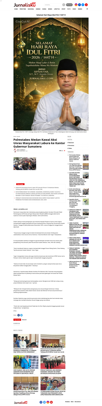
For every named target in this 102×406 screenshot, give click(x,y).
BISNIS (50, 9)
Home (14, 136)
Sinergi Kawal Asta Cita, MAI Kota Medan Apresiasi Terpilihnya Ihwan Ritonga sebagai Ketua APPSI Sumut (25, 393)
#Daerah (24, 319)
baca (61, 150)
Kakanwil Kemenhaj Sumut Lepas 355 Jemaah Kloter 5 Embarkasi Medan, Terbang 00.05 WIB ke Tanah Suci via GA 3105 (37, 188)
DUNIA (44, 9)
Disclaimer (78, 401)
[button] (87, 8)
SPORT (63, 9)
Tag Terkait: (17, 319)
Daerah (18, 136)
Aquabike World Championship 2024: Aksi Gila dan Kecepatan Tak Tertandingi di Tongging (74, 203)
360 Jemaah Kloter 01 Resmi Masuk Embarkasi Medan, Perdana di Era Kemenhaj (75, 264)
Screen (69, 5)
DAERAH (38, 9)
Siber (72, 401)
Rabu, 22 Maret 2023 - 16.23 (22, 151)
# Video (70, 148)
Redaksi (67, 401)
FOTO (69, 9)
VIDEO (74, 9)
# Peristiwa (71, 145)
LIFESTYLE (57, 9)
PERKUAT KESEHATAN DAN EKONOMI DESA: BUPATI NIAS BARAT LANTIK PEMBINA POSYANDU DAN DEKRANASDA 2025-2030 (38, 199)
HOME (16, 9)
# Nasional (71, 142)
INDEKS (80, 9)
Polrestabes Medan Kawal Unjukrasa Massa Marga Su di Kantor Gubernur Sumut (74, 158)
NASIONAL (31, 9)
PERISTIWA (23, 9)
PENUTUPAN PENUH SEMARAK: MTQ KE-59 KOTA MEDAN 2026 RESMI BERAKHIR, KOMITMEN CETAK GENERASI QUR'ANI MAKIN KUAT (78, 241)
